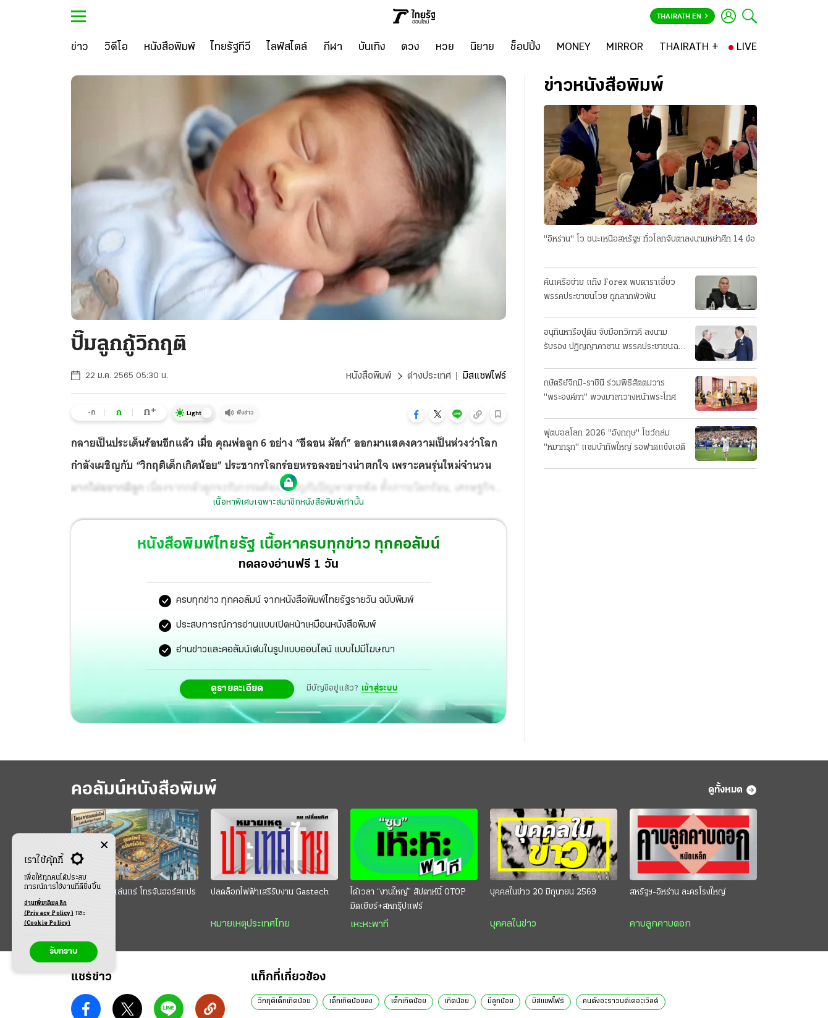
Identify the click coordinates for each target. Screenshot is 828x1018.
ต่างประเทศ (429, 376)
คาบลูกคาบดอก (660, 924)
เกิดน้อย (457, 1001)
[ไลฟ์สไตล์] (287, 47)
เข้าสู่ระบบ (379, 688)
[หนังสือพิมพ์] (169, 47)
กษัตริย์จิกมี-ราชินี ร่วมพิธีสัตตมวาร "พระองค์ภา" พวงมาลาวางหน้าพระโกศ (610, 390)
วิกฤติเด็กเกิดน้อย (284, 1001)
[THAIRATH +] (689, 47)
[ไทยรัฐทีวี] (231, 47)
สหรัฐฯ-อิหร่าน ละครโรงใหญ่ (677, 892)
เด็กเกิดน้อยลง (351, 1001)
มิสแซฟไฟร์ (548, 1001)
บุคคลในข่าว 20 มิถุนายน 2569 (543, 892)
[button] (416, 414)
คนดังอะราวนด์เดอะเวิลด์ (621, 1001)
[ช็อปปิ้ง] (525, 47)
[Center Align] (104, 845)
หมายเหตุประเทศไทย (250, 924)
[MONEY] (574, 47)
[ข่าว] (79, 47)
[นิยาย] (482, 47)
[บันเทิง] (372, 47)
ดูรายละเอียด (237, 689)
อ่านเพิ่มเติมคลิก (49, 909)
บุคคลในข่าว (513, 924)
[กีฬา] (332, 47)
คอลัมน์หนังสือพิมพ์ (144, 789)
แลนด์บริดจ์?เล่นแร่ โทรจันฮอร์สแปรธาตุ (133, 899)
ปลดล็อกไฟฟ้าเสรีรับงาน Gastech (270, 892)
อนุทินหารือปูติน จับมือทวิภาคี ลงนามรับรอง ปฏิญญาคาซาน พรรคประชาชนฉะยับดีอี (613, 341)
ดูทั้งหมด (732, 790)
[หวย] (445, 47)
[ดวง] (410, 47)
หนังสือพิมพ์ (368, 376)
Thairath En (682, 16)
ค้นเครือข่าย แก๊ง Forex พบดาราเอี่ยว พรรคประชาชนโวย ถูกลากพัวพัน (609, 289)
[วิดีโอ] (116, 47)
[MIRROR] (624, 47)
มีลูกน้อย (500, 1001)
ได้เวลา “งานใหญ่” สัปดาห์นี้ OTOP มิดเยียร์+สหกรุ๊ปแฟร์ (408, 899)
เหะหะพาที (369, 925)
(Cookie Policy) (47, 923)
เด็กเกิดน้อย (408, 1001)
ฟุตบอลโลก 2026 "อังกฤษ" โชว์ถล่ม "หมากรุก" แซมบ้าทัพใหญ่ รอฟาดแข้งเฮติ (614, 440)
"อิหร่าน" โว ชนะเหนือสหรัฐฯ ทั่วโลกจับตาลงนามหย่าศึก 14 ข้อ (649, 239)
